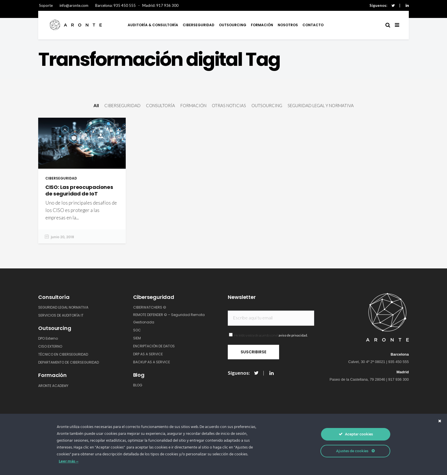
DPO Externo (48, 338)
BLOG (137, 385)
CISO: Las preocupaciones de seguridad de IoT (79, 190)
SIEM (137, 338)
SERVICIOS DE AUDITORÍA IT (61, 315)
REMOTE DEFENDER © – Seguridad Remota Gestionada (169, 318)
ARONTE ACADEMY (53, 385)
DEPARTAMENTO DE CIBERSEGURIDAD (68, 362)
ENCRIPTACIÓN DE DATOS (154, 346)
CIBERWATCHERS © (149, 307)
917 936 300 (167, 5)
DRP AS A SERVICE (148, 354)
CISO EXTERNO (50, 346)
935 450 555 (124, 5)
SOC (137, 330)
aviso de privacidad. (293, 335)
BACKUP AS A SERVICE (151, 362)
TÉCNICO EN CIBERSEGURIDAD (63, 354)
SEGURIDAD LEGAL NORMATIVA (63, 307)
